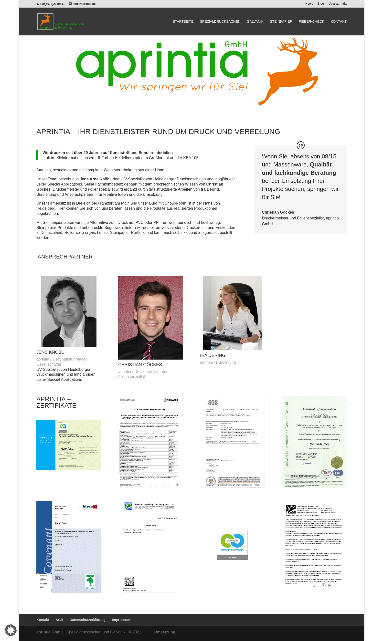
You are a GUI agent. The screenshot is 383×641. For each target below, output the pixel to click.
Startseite (183, 21)
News (309, 3)
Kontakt (339, 21)
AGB (59, 620)
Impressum (121, 620)
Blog (321, 3)
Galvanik (255, 21)
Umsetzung (164, 632)
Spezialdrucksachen (220, 21)
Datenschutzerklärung (88, 620)
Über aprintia (338, 3)
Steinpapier (281, 21)
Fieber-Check (311, 21)
